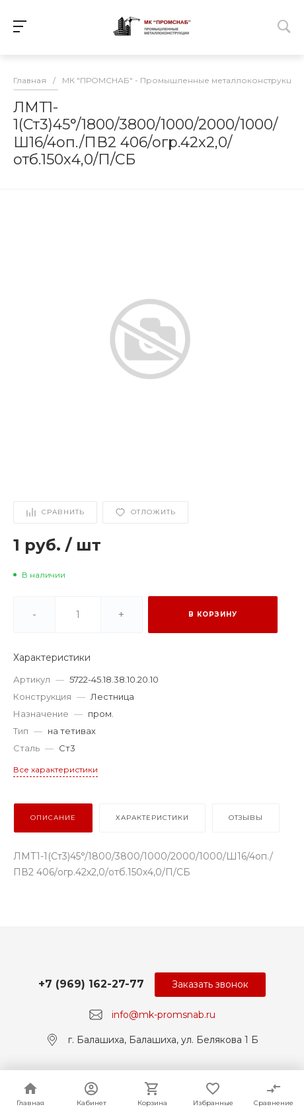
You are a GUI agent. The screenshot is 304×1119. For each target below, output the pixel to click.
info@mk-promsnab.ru (163, 1015)
